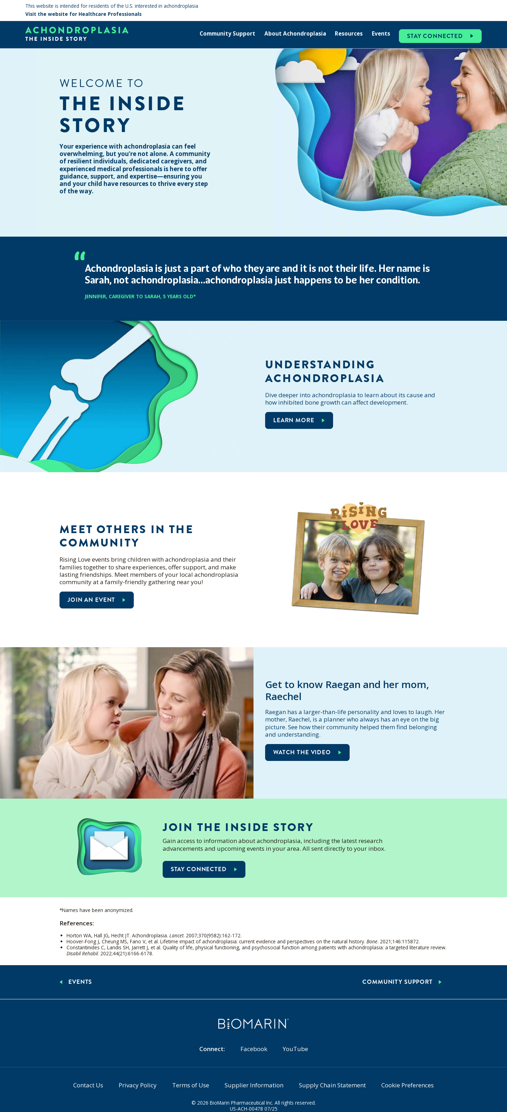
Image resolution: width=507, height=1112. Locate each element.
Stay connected (199, 869)
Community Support (227, 33)
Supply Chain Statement (332, 1085)
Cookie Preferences (407, 1085)
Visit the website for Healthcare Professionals (83, 14)
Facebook (253, 1049)
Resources (349, 33)
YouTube (295, 1049)
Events (381, 33)
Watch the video (302, 752)
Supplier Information (254, 1085)
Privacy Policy (138, 1085)
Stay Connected (435, 36)
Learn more (293, 420)
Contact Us (88, 1085)
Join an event (91, 599)
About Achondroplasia (295, 33)
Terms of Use (190, 1085)
